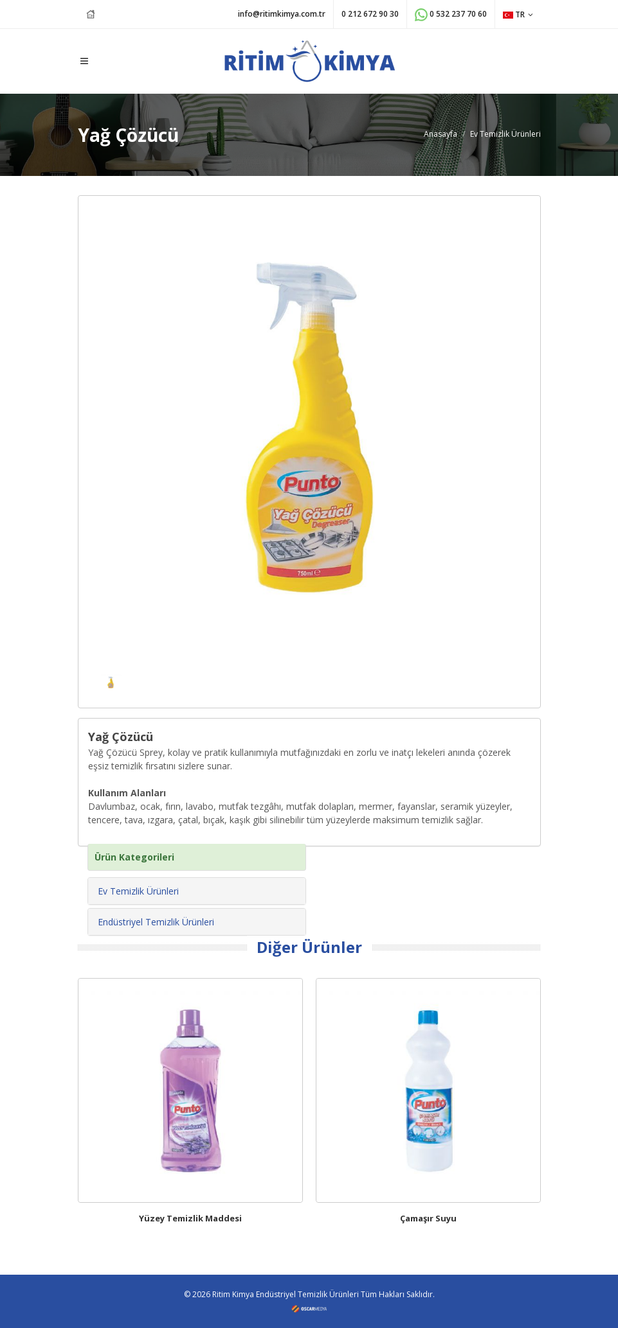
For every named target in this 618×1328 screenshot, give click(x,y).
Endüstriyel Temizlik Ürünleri (156, 922)
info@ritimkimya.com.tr (281, 13)
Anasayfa (440, 133)
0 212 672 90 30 (370, 13)
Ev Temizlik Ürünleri (505, 133)
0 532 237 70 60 (451, 14)
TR (518, 14)
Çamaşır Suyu (428, 1218)
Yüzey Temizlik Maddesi (190, 1218)
